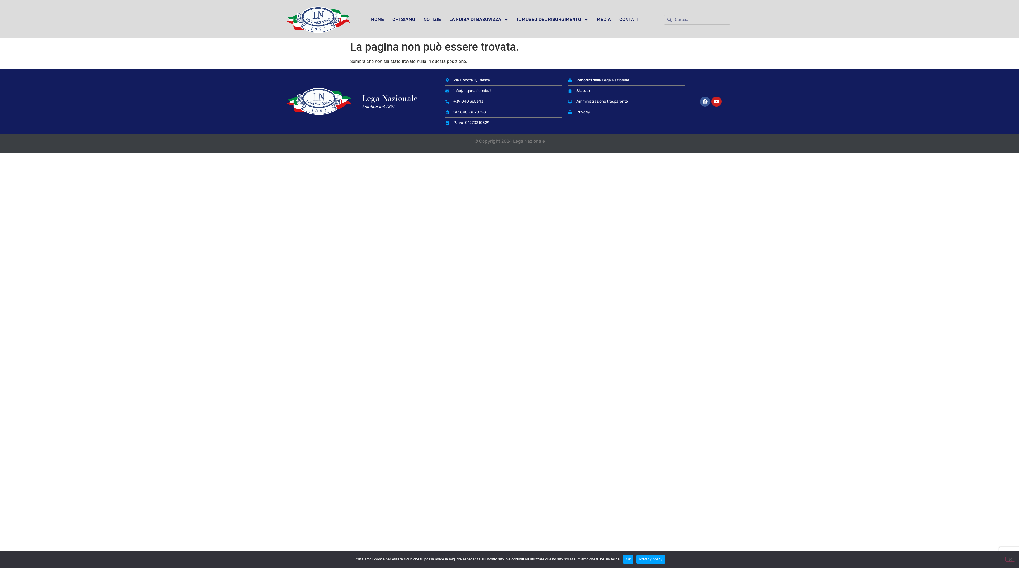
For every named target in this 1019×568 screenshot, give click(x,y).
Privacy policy (650, 559)
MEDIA (604, 19)
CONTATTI (630, 19)
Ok (628, 559)
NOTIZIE (432, 19)
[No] (1010, 559)
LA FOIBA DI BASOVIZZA (479, 20)
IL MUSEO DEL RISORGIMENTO (552, 20)
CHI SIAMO (403, 19)
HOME (377, 19)
